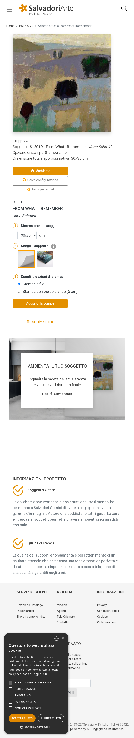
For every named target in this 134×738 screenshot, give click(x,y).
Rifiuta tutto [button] (51, 718)
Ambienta (40, 171)
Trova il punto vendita (31, 616)
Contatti (62, 622)
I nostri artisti (25, 611)
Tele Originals (66, 616)
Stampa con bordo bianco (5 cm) (50, 291)
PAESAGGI (26, 26)
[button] (36, 727)
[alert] (36, 683)
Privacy (102, 605)
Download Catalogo (30, 605)
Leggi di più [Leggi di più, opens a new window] (40, 674)
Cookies (102, 616)
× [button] (62, 638)
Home (10, 26)
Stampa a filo (33, 284)
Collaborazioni (106, 622)
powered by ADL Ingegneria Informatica (97, 729)
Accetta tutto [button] (22, 718)
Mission (62, 605)
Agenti (61, 611)
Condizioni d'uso (108, 611)
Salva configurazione (40, 180)
